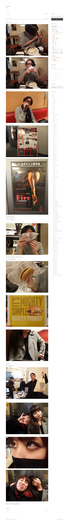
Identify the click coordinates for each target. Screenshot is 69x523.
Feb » (54, 80)
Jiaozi (53, 108)
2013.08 (54, 136)
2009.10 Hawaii (55, 250)
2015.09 (54, 153)
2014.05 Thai (55, 264)
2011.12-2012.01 (55, 125)
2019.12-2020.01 (55, 176)
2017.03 (54, 162)
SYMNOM (8, 6)
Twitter (11, 519)
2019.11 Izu (54, 235)
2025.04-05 (54, 192)
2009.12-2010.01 (55, 114)
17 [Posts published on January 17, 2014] (60, 74)
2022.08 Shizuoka (55, 241)
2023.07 (54, 184)
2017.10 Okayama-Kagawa (57, 221)
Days (52, 94)
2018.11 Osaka (55, 226)
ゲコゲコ (7, 510)
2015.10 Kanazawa (55, 215)
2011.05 (54, 120)
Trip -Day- (53, 198)
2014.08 (54, 145)
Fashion (53, 103)
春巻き (53, 35)
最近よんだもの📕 (55, 38)
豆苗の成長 (53, 29)
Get (52, 105)
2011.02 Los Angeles (56, 253)
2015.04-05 (54, 150)
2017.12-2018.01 (55, 165)
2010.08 (54, 117)
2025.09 (54, 193)
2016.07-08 (54, 159)
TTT (53, 111)
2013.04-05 (54, 134)
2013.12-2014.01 (55, 139)
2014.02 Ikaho (55, 212)
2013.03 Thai (55, 261)
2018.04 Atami (55, 223)
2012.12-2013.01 (55, 131)
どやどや (46, 510)
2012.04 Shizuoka (55, 204)
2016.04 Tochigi (55, 218)
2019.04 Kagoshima (56, 229)
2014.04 (54, 142)
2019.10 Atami (55, 233)
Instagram (15, 519)
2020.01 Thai (55, 272)
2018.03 (54, 167)
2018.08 (54, 170)
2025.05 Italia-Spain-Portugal (57, 275)
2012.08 (54, 128)
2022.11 (54, 181)
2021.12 (54, 178)
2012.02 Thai (55, 256)
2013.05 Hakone (55, 209)
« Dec (52, 80)
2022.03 (54, 179)
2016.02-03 (54, 156)
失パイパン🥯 (54, 46)
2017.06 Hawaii (55, 267)
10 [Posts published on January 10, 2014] (60, 72)
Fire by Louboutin (10, 124)
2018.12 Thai (54, 270)
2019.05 (54, 173)
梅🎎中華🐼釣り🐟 (55, 26)
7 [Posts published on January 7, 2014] (55, 72)
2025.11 (54, 195)
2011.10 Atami (55, 201)
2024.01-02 (54, 187)
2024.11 (54, 190)
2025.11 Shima (55, 247)
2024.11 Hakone (55, 244)
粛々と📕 (53, 59)
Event (53, 97)
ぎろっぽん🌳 (54, 43)
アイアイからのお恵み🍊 (55, 57)
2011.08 (54, 122)
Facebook (7, 519)
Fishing (54, 100)
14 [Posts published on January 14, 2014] (55, 74)
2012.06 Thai (55, 258)
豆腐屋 (53, 41)
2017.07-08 (54, 164)
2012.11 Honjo (55, 207)
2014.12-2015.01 (55, 148)
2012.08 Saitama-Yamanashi (57, 206)
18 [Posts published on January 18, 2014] (62, 74)
